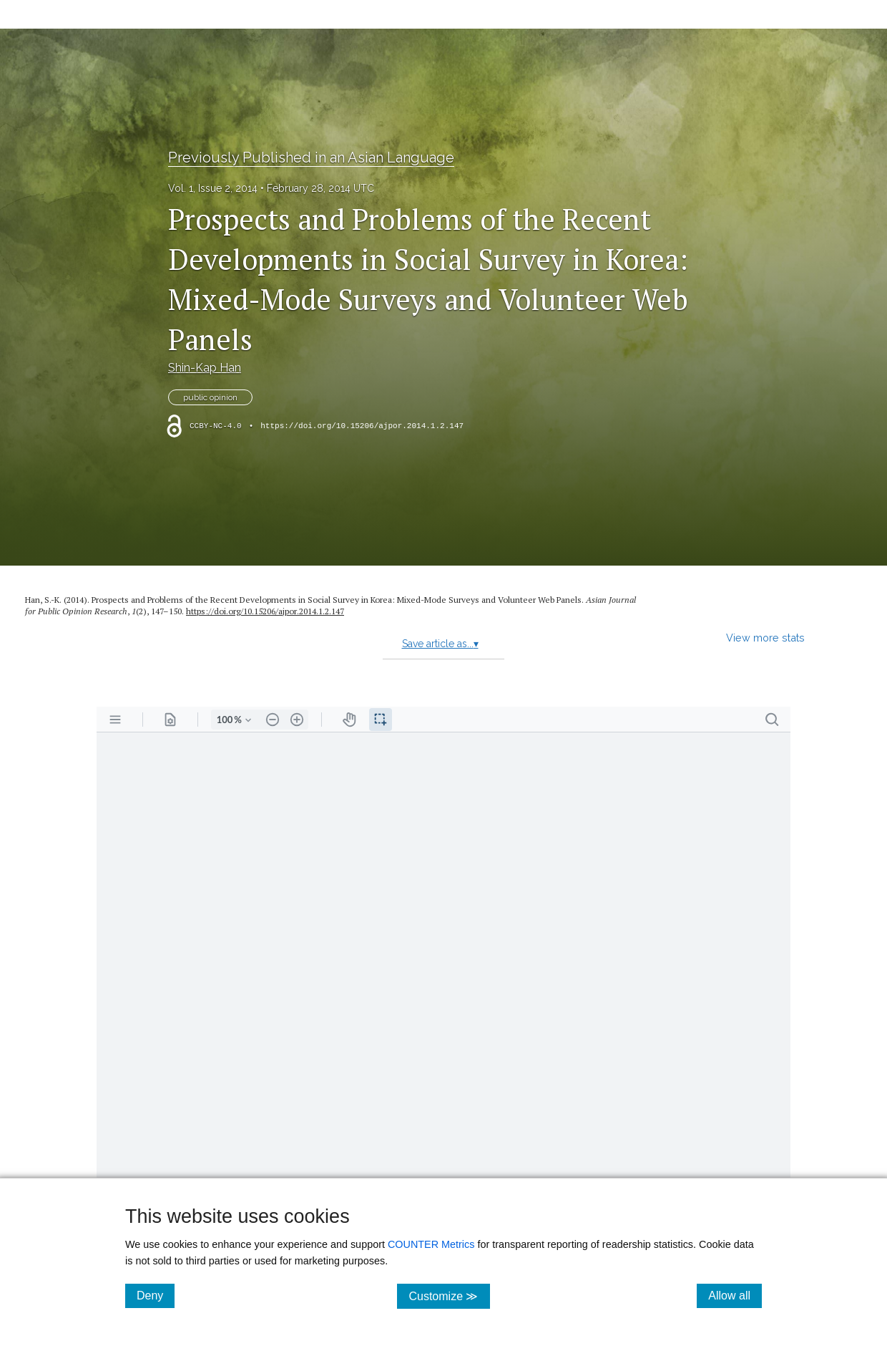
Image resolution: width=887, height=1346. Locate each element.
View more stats (765, 637)
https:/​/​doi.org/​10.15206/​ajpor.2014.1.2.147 (265, 611)
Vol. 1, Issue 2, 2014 (213, 188)
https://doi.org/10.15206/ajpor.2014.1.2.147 (362, 426)
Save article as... (440, 643)
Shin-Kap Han (204, 367)
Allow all (735, 1295)
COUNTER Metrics (431, 1244)
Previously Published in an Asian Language (311, 157)
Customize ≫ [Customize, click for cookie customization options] (448, 1295)
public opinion (210, 397)
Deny (156, 1295)
